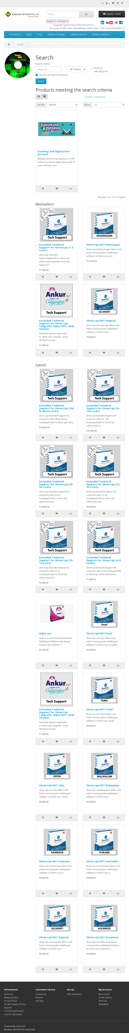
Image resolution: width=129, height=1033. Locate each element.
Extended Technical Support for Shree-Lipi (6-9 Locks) (103, 560)
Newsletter (104, 1004)
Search (20, 44)
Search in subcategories (99, 70)
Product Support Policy (15, 1004)
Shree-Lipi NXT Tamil (99, 709)
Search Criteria (43, 63)
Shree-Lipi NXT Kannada (54, 861)
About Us (8, 994)
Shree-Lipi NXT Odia (51, 785)
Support (8, 1007)
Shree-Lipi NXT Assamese (102, 937)
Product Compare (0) (95, 96)
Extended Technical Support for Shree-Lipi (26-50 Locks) (56, 484)
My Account (104, 994)
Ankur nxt (45, 633)
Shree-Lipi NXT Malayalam (102, 785)
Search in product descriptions (52, 74)
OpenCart (20, 1026)
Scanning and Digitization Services (53, 153)
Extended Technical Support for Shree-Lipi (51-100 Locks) (103, 408)
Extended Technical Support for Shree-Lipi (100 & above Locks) (56, 408)
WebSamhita (88, 24)
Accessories (15, 34)
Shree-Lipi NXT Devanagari (103, 244)
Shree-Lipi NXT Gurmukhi (102, 861)
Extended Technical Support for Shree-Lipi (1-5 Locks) (56, 247)
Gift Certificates (74, 994)
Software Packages (56, 34)
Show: (87, 104)
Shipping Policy (11, 997)
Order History (105, 997)
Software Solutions (101, 34)
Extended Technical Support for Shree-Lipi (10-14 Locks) (56, 560)
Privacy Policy (10, 1000)
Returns (39, 997)
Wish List (103, 1000)
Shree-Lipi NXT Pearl (99, 633)
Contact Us (41, 994)
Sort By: (41, 104)
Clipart (29, 34)
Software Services (78, 34)
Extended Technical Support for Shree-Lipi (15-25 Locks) (103, 484)
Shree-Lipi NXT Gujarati (101, 320)
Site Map (40, 1000)
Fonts (39, 34)
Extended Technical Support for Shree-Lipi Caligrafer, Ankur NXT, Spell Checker (56, 325)
